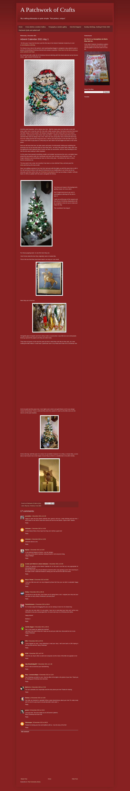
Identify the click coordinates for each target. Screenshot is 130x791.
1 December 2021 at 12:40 (39, 516)
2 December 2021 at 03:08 (41, 579)
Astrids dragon (29, 627)
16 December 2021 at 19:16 (36, 710)
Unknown (28, 528)
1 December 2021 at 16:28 (37, 550)
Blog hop (27, 505)
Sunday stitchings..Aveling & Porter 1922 (97, 27)
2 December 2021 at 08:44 (42, 604)
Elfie (26, 641)
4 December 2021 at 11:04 (46, 674)
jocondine (28, 516)
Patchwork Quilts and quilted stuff (29, 30)
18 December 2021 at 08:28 (40, 722)
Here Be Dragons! (75, 27)
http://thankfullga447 (31, 664)
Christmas (32, 505)
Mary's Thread (29, 579)
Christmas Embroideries (48, 172)
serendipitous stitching (28, 45)
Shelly (27, 592)
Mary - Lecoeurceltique (31, 674)
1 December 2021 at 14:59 (38, 539)
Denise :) (27, 697)
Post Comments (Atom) (34, 782)
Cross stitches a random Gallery (35, 27)
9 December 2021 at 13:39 (38, 697)
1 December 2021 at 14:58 (38, 528)
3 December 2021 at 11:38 (45, 664)
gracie (27, 710)
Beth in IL (28, 687)
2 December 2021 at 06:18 (36, 592)
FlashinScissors (30, 604)
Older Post (75, 779)
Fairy (61, 163)
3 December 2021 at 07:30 (35, 641)
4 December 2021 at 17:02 (38, 687)
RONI (26, 653)
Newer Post (24, 779)
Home (20, 27)
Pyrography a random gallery (58, 27)
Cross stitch (38, 505)
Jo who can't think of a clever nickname (36, 564)
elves (21, 165)
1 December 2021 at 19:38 (56, 564)
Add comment (25, 731)
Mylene (27, 550)
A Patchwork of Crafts (47, 9)
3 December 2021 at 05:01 (41, 627)
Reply (26, 523)
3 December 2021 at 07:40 (36, 653)
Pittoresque (28, 722)
